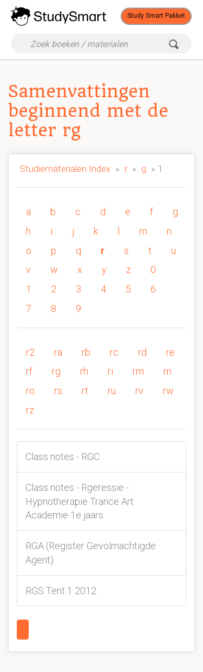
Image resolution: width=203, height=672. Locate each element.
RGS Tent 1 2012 (60, 590)
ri (110, 371)
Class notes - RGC (62, 456)
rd (142, 352)
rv (139, 390)
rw (168, 390)
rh (84, 371)
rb (86, 352)
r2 (30, 352)
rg (56, 371)
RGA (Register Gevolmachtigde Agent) (90, 552)
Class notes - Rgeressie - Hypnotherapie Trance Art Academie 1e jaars (79, 501)
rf (29, 371)
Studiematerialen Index (64, 168)
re (170, 352)
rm (138, 371)
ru (112, 390)
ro (30, 390)
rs (58, 390)
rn (167, 371)
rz (30, 410)
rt (85, 390)
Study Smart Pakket (156, 15)
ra (58, 352)
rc (114, 352)
